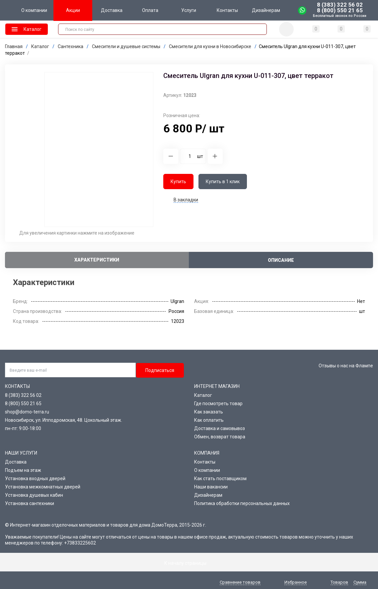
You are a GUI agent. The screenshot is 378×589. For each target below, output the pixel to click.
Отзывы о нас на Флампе (346, 365)
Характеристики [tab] (96, 259)
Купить (178, 181)
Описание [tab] (281, 260)
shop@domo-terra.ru (27, 411)
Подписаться (159, 370)
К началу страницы (189, 563)
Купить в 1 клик (223, 181)
